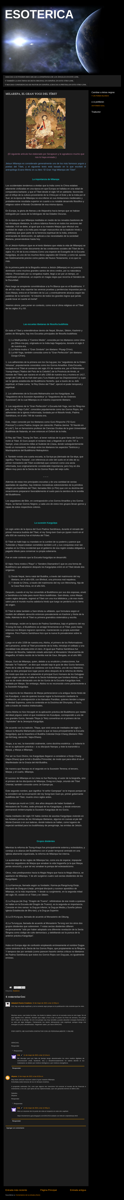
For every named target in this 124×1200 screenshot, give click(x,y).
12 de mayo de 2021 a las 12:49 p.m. (36, 1108)
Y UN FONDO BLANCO (100, 96)
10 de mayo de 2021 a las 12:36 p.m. (46, 1003)
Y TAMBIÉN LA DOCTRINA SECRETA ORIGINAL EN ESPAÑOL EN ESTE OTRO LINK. (39, 81)
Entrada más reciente (16, 1190)
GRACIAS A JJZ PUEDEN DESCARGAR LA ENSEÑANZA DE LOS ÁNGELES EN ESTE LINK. (42, 77)
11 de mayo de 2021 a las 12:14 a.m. (36, 1055)
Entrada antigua (78, 1190)
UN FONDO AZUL (98, 106)
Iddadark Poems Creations (21, 1003)
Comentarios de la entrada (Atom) (28, 1195)
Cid (18, 1055)
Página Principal (48, 1190)
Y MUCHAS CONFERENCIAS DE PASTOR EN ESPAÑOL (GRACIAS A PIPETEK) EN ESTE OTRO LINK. (46, 85)
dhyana (14, 1076)
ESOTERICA (39, 14)
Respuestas (18, 1051)
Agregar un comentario (15, 1128)
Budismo (16, 991)
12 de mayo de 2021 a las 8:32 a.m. (30, 1076)
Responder (15, 1046)
